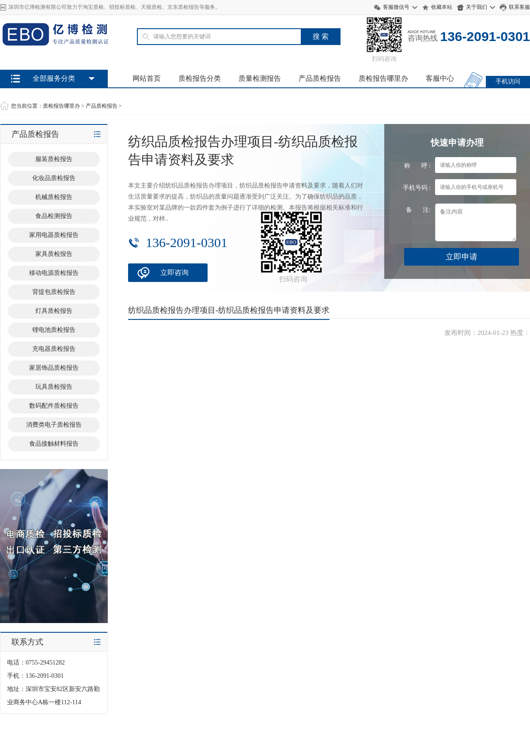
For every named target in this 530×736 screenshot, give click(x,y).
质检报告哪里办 (383, 78)
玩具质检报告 (53, 386)
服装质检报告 (53, 159)
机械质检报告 (53, 197)
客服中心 (440, 78)
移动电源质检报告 (54, 273)
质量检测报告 (259, 78)
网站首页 (146, 78)
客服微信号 (396, 7)
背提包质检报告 (54, 292)
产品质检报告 (320, 78)
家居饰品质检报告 (54, 367)
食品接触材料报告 (54, 443)
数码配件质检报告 (54, 405)
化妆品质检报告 (54, 178)
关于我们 (476, 7)
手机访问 (508, 81)
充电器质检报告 (54, 348)
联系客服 (519, 7)
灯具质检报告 (53, 311)
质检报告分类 (199, 78)
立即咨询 (174, 272)
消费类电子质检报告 (54, 424)
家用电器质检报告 (54, 235)
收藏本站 (441, 7)
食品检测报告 (53, 216)
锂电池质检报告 (54, 330)
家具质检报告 (53, 254)
